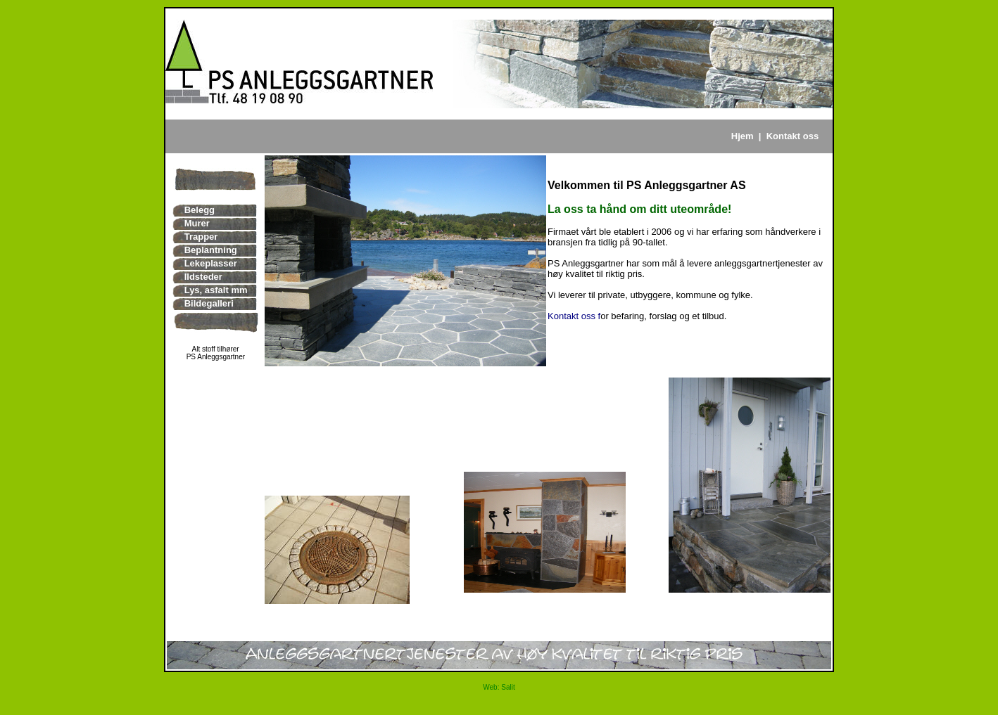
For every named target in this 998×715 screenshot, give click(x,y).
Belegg (199, 210)
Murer (197, 223)
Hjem (742, 136)
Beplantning (210, 250)
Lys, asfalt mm (216, 290)
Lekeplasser (210, 263)
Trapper (201, 236)
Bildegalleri (209, 303)
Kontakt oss (792, 136)
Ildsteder (203, 276)
